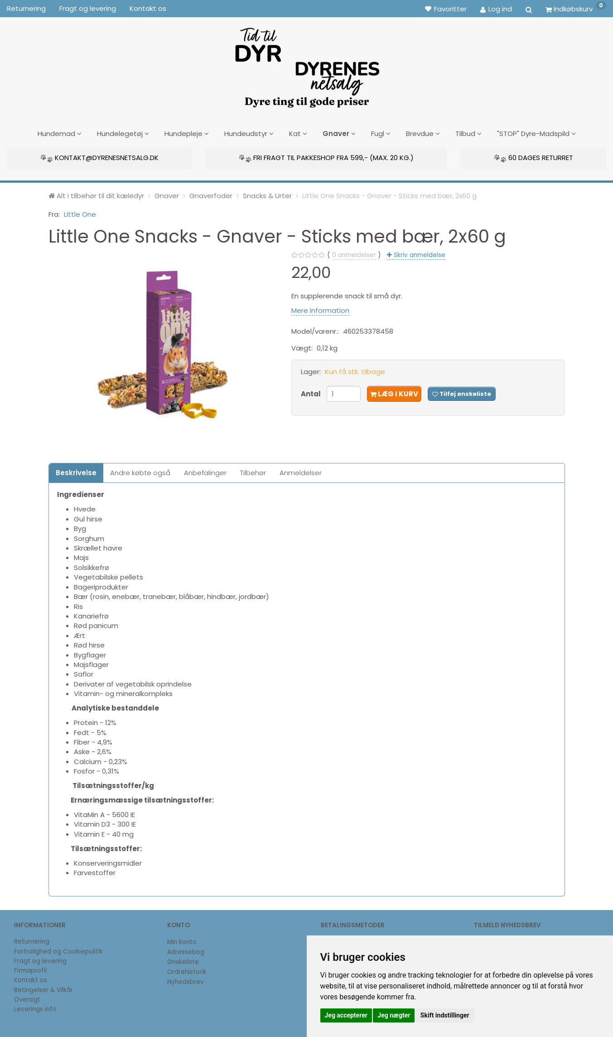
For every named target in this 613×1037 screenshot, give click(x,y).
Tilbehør (253, 471)
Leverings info (35, 1007)
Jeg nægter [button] (393, 1015)
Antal (311, 392)
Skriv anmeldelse (418, 253)
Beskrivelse (76, 471)
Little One (80, 212)
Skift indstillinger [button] (444, 1015)
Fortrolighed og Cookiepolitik (58, 949)
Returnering (26, 8)
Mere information (320, 308)
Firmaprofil (30, 969)
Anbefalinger (205, 471)
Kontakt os (148, 8)
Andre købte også (140, 471)
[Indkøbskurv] (576, 8)
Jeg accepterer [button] (346, 1015)
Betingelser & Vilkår (43, 988)
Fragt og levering (87, 8)
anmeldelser (354, 253)
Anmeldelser (301, 471)
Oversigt (27, 998)
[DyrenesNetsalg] (306, 64)
